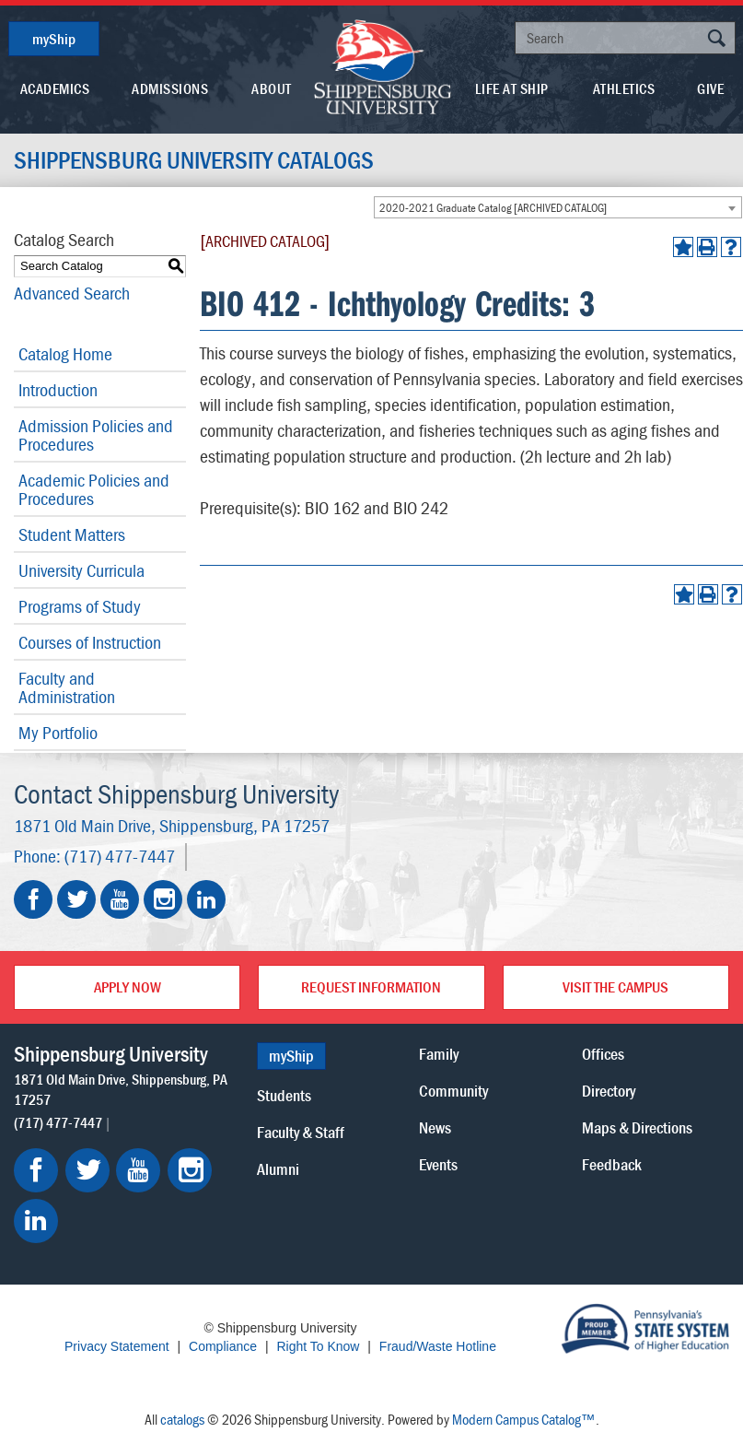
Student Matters (71, 534)
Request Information (371, 987)
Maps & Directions (637, 1127)
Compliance (223, 1346)
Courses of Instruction (89, 641)
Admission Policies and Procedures (95, 434)
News (435, 1127)
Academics (55, 88)
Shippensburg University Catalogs (194, 160)
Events (438, 1164)
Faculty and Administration (66, 687)
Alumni (278, 1169)
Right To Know (317, 1346)
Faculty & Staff (300, 1132)
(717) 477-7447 (119, 855)
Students (284, 1095)
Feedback (612, 1164)
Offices (603, 1053)
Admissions (170, 88)
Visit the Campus (615, 987)
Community (453, 1090)
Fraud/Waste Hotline (437, 1346)
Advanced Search (72, 292)
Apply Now (127, 987)
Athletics (624, 88)
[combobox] (558, 207)
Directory (608, 1090)
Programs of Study (79, 605)
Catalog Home (65, 353)
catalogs (182, 1419)
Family (439, 1053)
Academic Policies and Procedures (93, 489)
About (271, 88)
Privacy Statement (116, 1346)
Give (710, 88)
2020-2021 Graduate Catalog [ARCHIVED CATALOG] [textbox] (493, 208)
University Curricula (81, 569)
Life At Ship (512, 88)
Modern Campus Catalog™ (524, 1419)
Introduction (58, 389)
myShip (53, 39)
